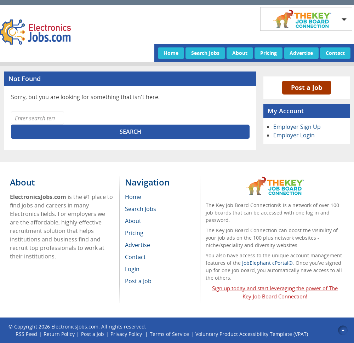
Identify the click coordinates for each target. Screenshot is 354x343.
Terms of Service (169, 334)
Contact (335, 53)
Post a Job (306, 87)
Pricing (268, 53)
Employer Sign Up (297, 127)
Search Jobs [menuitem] (140, 209)
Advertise (301, 53)
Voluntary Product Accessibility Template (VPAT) (251, 334)
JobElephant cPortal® (267, 262)
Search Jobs (205, 53)
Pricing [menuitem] (134, 233)
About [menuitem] (133, 221)
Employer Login (294, 135)
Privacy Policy (126, 334)
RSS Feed (26, 334)
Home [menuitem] (133, 197)
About (239, 53)
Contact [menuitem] (135, 257)
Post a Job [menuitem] (138, 281)
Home (171, 53)
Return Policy (59, 334)
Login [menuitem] (132, 269)
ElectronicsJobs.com (74, 326)
